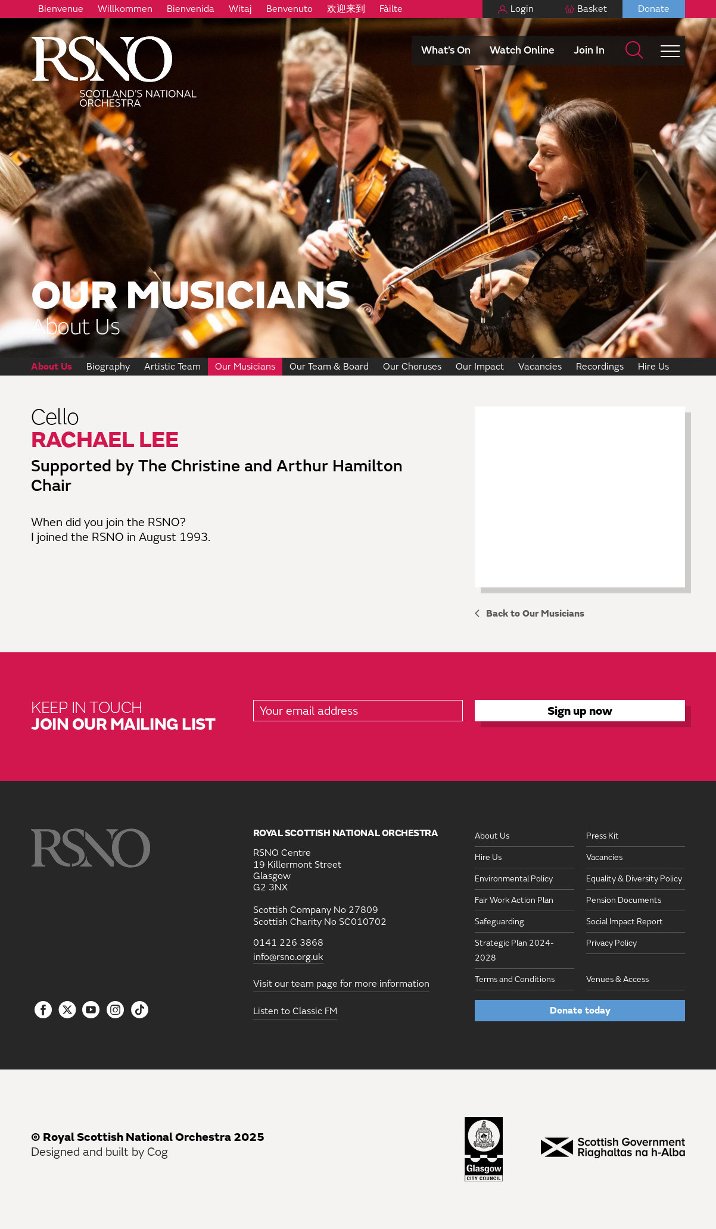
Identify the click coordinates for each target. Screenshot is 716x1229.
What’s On (446, 50)
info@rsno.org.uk (288, 957)
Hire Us (653, 367)
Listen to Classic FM (295, 1011)
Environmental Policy (514, 879)
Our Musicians (245, 367)
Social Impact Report (624, 922)
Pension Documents (623, 900)
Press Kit (602, 836)
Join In (589, 50)
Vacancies (540, 367)
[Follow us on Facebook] (43, 1010)
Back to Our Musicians (535, 614)
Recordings (600, 367)
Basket (592, 9)
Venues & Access (617, 979)
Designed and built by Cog (99, 1151)
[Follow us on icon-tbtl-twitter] (67, 1013)
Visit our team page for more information (341, 984)
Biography (108, 367)
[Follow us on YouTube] (91, 1010)
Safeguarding (499, 922)
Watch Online (522, 50)
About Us (51, 367)
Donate (654, 9)
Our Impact (480, 367)
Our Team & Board (329, 367)
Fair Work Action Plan (514, 900)
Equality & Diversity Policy (634, 879)
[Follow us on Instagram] (115, 1010)
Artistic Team (172, 367)
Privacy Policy (611, 943)
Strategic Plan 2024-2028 (514, 950)
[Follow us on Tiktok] (139, 1009)
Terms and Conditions (515, 979)
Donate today (580, 1011)
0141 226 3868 (288, 943)
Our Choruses (412, 367)
